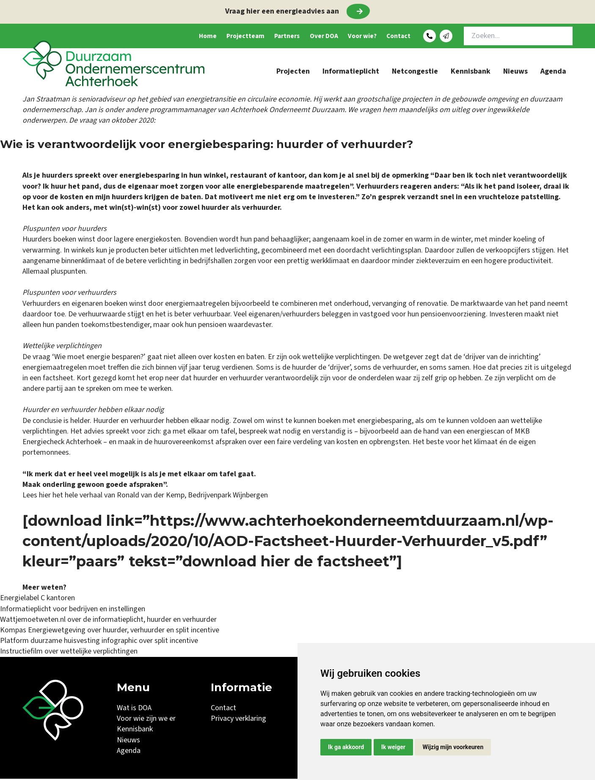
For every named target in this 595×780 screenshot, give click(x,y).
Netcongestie (415, 72)
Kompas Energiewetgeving (42, 631)
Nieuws (515, 72)
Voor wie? (347, 36)
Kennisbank (470, 72)
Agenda (553, 72)
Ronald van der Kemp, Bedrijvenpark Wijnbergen (191, 496)
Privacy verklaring (238, 719)
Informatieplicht (350, 72)
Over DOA (301, 36)
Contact (390, 36)
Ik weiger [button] (393, 747)
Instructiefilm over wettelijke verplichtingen (69, 652)
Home (165, 36)
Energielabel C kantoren (37, 599)
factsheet (58, 379)
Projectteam (209, 36)
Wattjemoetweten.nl (33, 620)
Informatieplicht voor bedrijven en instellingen (72, 610)
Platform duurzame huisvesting (50, 642)
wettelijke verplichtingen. (341, 358)
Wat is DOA (134, 709)
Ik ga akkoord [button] (346, 747)
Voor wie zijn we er (146, 719)
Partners (258, 36)
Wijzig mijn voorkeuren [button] (452, 747)
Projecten (293, 72)
